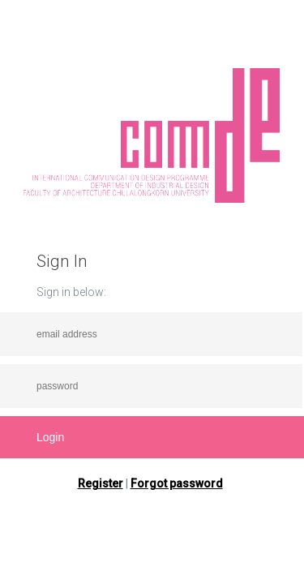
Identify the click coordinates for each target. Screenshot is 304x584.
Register (100, 483)
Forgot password (177, 483)
